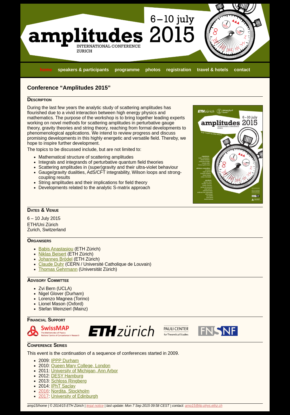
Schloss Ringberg (68, 381)
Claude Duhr (51, 264)
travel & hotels (212, 69)
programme (127, 69)
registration (178, 69)
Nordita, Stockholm (70, 391)
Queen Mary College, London (80, 365)
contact (242, 69)
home (46, 69)
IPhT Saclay (63, 386)
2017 (44, 396)
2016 (44, 391)
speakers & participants (83, 69)
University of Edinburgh (74, 396)
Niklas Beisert (52, 254)
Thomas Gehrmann (58, 269)
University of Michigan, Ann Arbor (84, 370)
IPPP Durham (65, 360)
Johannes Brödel (55, 259)
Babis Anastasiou (56, 249)
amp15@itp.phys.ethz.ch (203, 406)
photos (152, 69)
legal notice (95, 406)
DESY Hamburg (67, 375)
